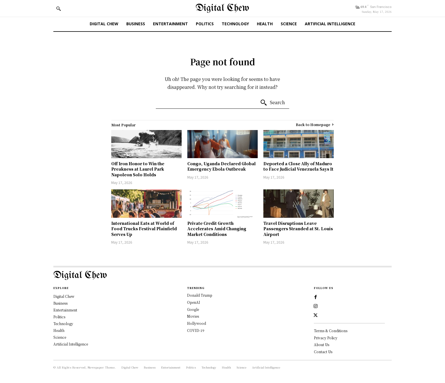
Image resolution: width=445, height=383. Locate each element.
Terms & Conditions (330, 330)
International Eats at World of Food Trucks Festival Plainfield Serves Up (144, 228)
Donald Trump (199, 295)
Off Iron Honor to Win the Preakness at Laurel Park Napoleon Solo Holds (137, 169)
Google (193, 309)
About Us (321, 344)
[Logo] (222, 275)
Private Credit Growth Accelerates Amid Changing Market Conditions (216, 228)
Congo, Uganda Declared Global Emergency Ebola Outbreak (221, 166)
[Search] (272, 103)
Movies (193, 316)
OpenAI (193, 302)
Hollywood (196, 323)
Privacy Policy (325, 337)
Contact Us (323, 351)
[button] (58, 8)
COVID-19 (195, 330)
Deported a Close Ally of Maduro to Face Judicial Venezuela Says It (298, 166)
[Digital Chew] (222, 8)
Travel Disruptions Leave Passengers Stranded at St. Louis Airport (298, 228)
